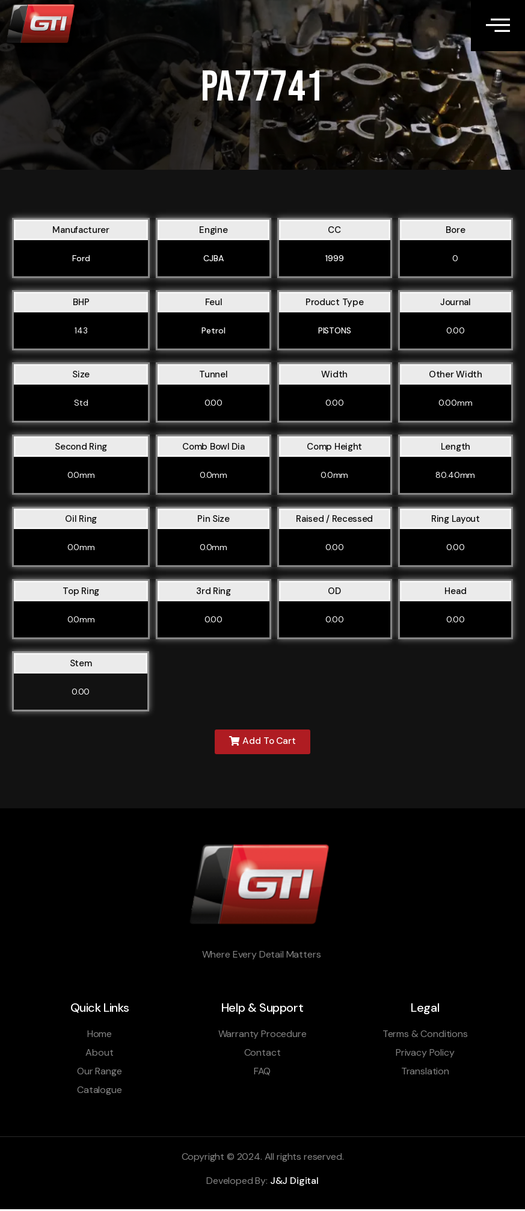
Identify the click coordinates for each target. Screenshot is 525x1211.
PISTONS (334, 332)
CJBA (213, 260)
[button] (262, 743)
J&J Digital (294, 1183)
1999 (334, 260)
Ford (81, 260)
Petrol (213, 332)
